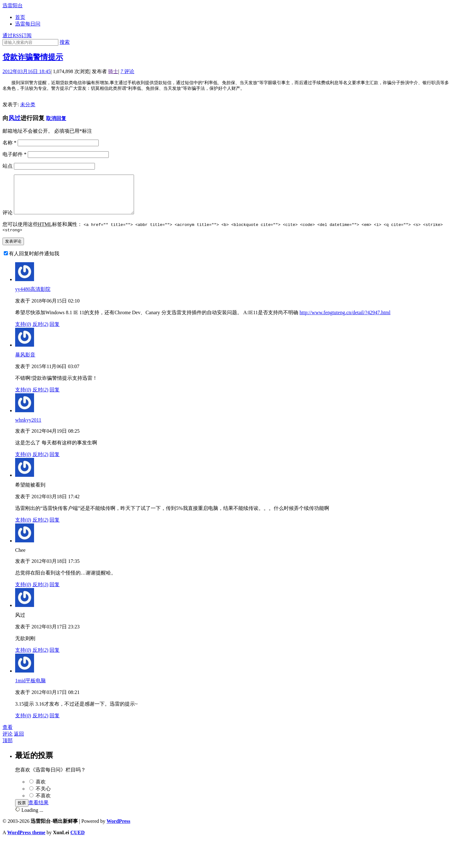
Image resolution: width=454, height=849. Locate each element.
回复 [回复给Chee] (54, 593)
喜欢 (41, 790)
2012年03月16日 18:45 (26, 71)
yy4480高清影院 (32, 297)
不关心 (43, 797)
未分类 (27, 104)
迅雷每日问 (27, 23)
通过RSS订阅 (17, 35)
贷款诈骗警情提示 (33, 57)
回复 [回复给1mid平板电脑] (54, 724)
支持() (23, 332)
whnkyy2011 (28, 428)
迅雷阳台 (13, 5)
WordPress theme (26, 841)
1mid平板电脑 (30, 689)
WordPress (118, 829)
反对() (40, 332)
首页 (20, 17)
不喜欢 (43, 804)
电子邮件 (14, 154)
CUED (77, 841)
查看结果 (38, 811)
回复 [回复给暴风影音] (54, 398)
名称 (9, 142)
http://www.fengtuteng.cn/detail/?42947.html (345, 321)
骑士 (113, 71)
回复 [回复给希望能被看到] (54, 528)
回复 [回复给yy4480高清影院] (54, 332)
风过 (14, 118)
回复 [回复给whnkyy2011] (54, 462)
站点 (8, 166)
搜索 (65, 42)
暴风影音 (25, 363)
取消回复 (56, 118)
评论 (127, 71)
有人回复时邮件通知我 (34, 262)
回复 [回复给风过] (54, 658)
